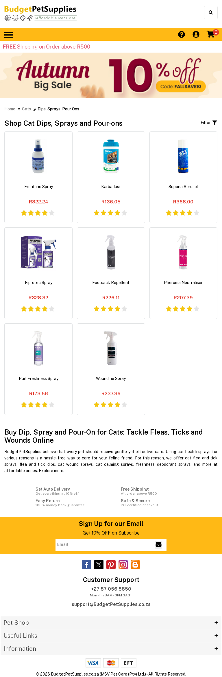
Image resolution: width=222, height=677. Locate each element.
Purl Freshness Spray (38, 378)
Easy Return (68, 502)
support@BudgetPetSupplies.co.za (111, 604)
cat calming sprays (114, 464)
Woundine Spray (111, 378)
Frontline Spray (38, 186)
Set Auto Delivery (68, 491)
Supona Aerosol (183, 186)
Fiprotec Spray (38, 282)
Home (9, 109)
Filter (209, 123)
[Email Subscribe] (158, 545)
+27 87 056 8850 (111, 589)
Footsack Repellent (111, 282)
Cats (26, 109)
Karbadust (111, 186)
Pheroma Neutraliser (183, 282)
